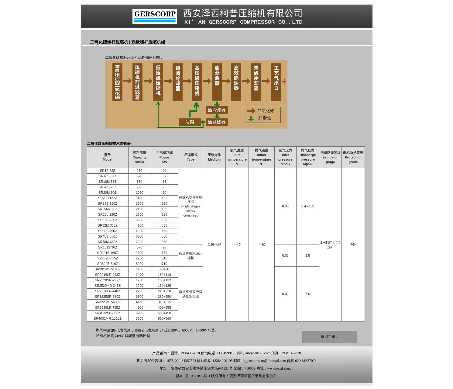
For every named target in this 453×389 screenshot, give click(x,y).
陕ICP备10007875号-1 (193, 376)
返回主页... (329, 337)
